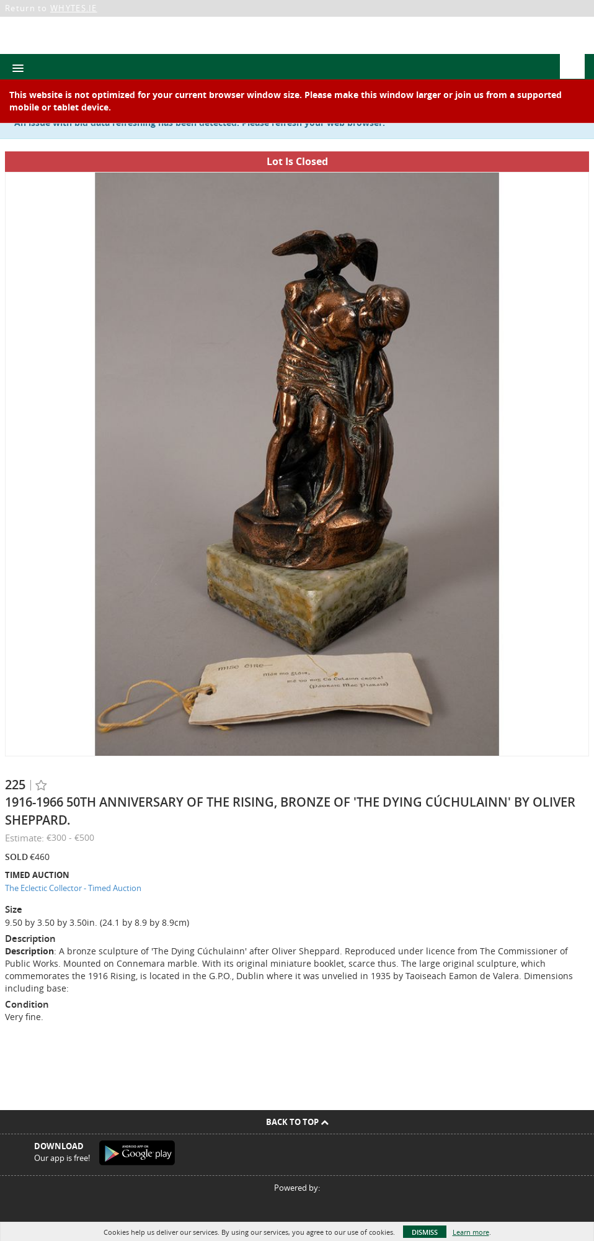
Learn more (471, 1232)
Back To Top (297, 1121)
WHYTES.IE (73, 8)
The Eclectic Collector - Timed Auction (73, 888)
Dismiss (425, 1232)
